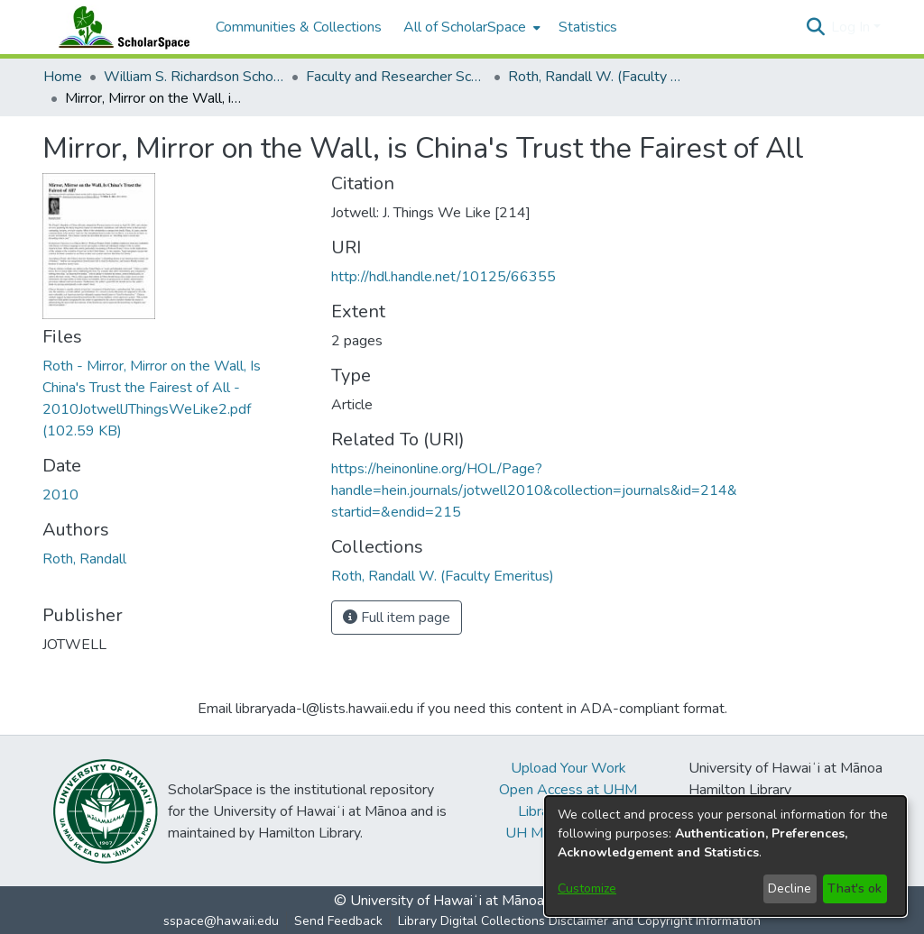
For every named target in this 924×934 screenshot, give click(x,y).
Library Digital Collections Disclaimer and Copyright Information (579, 920)
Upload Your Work (568, 768)
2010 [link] (60, 495)
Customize (587, 888)
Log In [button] (852, 27)
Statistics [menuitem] (588, 27)
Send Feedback (338, 920)
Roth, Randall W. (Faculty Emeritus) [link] (598, 77)
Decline (789, 888)
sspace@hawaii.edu (221, 920)
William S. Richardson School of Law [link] (194, 77)
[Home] (120, 27)
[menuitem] (470, 27)
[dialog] (725, 856)
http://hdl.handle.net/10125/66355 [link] (443, 277)
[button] (815, 27)
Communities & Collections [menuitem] (299, 27)
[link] (442, 576)
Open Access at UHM (568, 790)
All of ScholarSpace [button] (464, 27)
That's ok (854, 888)
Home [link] (62, 77)
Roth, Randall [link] (84, 559)
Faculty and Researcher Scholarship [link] (396, 77)
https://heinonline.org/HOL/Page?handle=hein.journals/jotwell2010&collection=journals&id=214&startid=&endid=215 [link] (534, 490)
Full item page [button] (396, 617)
